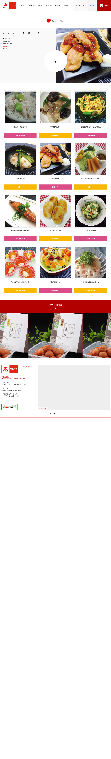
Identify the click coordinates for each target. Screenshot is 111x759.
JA (76, 5)
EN (80, 5)
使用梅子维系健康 (7, 43)
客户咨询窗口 (26, 367)
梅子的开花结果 (7, 41)
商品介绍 (31, 5)
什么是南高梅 (6, 38)
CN (84, 5)
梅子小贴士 (6, 49)
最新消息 (66, 5)
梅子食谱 (5, 46)
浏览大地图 (43, 408)
